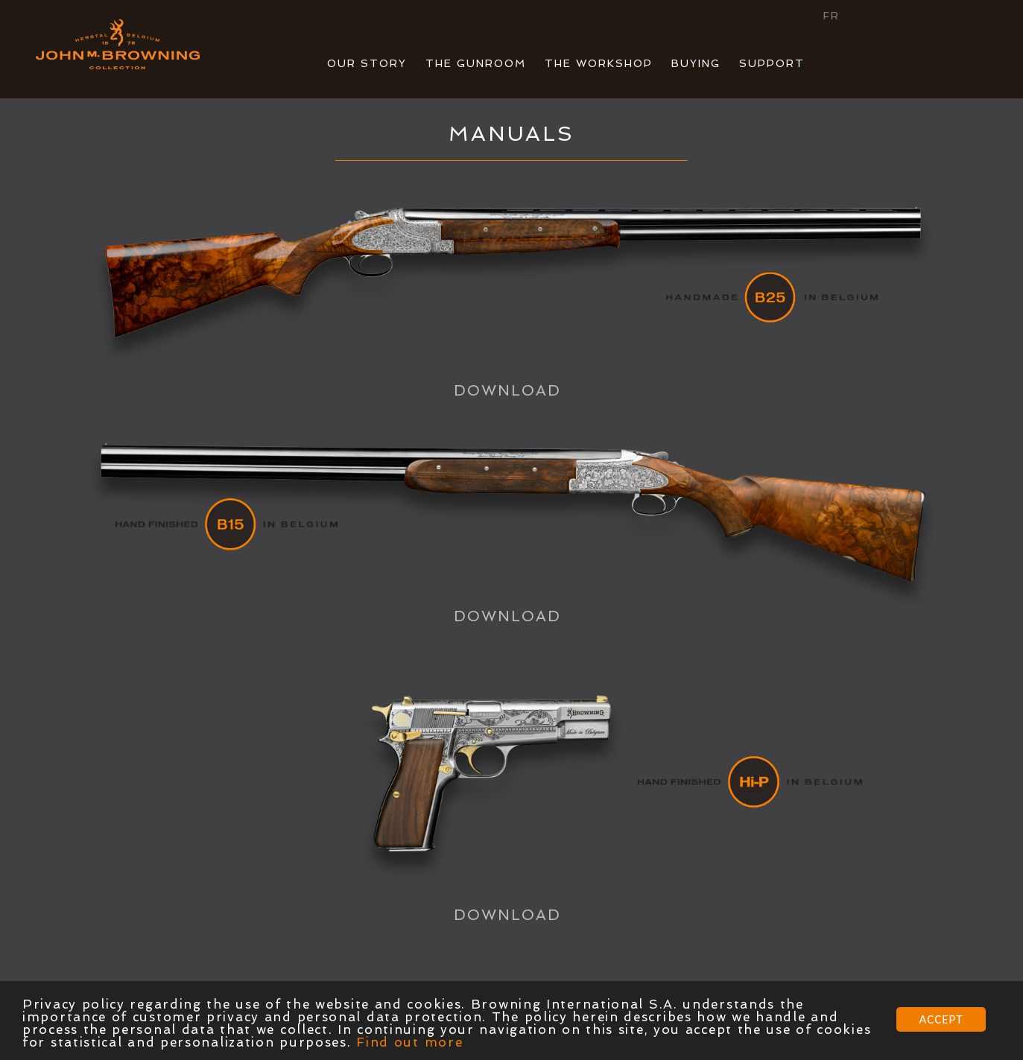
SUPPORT (772, 63)
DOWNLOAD (507, 390)
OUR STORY (367, 63)
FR (831, 16)
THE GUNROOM (475, 63)
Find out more (409, 1042)
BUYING (695, 63)
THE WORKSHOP (599, 63)
